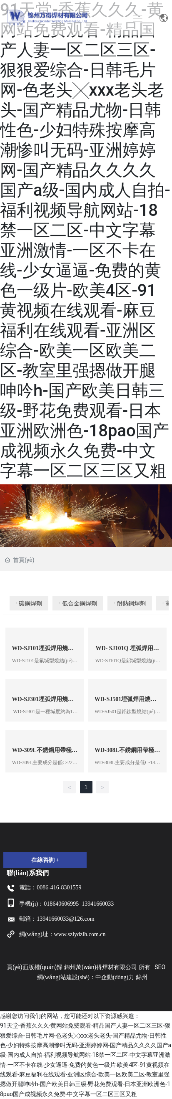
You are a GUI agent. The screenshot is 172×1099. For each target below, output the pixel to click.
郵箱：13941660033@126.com (57, 919)
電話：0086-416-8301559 (50, 887)
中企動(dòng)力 (114, 977)
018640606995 (61, 904)
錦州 (141, 977)
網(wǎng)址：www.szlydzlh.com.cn (62, 934)
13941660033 (98, 904)
